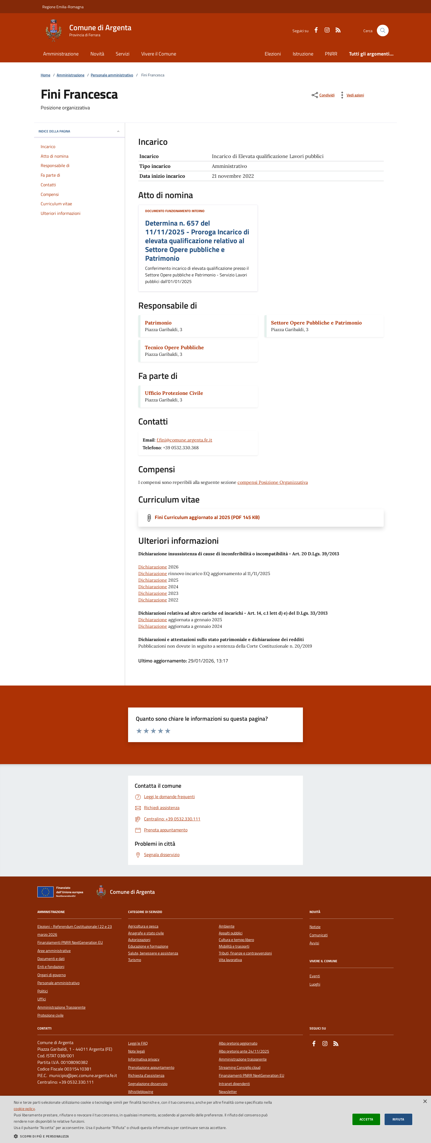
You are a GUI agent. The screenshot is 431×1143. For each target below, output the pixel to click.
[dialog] (215, 1119)
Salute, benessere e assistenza (153, 953)
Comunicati (319, 935)
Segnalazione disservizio (147, 1084)
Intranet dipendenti (234, 1084)
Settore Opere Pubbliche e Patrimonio (316, 323)
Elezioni (273, 53)
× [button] (425, 1102)
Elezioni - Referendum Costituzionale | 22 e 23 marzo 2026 (74, 930)
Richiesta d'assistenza (146, 1075)
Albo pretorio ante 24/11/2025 (244, 1051)
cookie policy (24, 1108)
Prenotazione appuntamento (151, 1067)
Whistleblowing (140, 1092)
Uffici (41, 999)
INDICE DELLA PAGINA (79, 131)
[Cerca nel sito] (383, 31)
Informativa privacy (143, 1059)
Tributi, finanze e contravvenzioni (245, 953)
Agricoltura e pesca (143, 926)
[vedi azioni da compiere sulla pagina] (351, 95)
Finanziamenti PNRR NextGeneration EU (70, 942)
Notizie (315, 927)
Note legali (136, 1051)
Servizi (122, 53)
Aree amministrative (54, 951)
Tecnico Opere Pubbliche (174, 347)
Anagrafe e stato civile (146, 933)
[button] (144, 1136)
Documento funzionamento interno (175, 210)
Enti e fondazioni (50, 967)
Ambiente (226, 926)
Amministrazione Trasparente (61, 1007)
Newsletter (228, 1092)
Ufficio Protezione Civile (174, 393)
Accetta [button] (366, 1119)
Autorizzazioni (139, 940)
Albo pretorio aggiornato (238, 1043)
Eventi (315, 976)
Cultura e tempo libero (236, 940)
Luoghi (315, 984)
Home (45, 75)
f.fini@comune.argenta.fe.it (184, 440)
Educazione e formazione (148, 946)
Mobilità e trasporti (234, 946)
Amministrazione (61, 53)
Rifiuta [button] (398, 1119)
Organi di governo (51, 975)
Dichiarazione (152, 567)
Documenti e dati (51, 959)
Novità (97, 53)
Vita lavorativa (230, 960)
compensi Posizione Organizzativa (272, 482)
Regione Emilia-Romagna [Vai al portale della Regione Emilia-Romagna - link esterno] (63, 7)
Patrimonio (158, 323)
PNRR (331, 53)
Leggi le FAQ (138, 1043)
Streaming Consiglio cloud (239, 1067)
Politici (42, 991)
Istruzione (303, 53)
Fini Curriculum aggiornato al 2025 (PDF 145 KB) (207, 517)
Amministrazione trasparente (243, 1059)
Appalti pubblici (230, 933)
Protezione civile (50, 1015)
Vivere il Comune (158, 53)
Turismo (134, 960)
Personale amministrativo (112, 75)
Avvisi (314, 943)
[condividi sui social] (323, 95)
